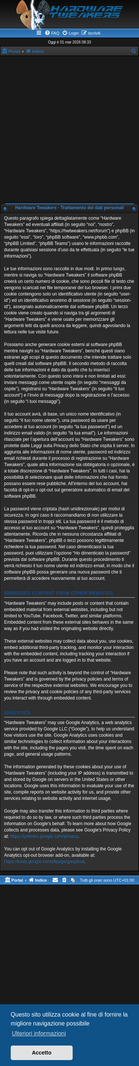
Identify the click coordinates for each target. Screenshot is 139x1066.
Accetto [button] (42, 1053)
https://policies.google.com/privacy (44, 836)
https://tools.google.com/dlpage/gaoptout (44, 861)
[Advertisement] (69, 129)
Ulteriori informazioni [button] (39, 1033)
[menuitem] (51, 33)
